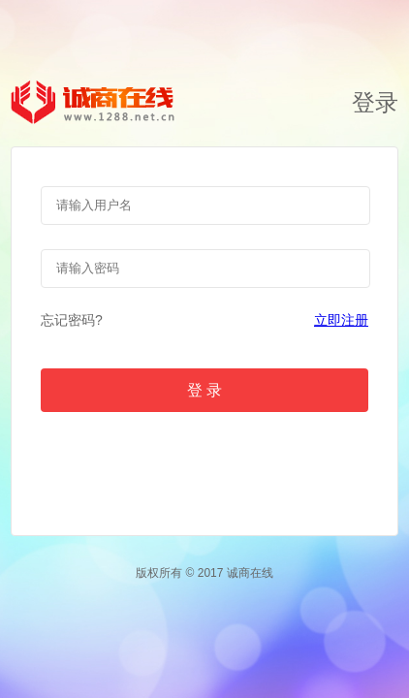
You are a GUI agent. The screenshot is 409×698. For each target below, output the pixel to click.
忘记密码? (72, 320)
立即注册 (341, 320)
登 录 (204, 390)
